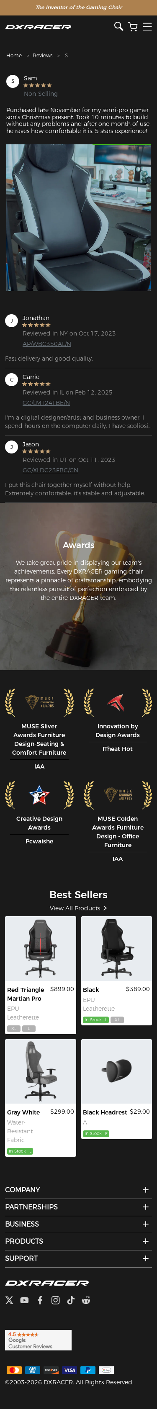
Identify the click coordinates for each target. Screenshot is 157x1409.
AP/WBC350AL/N (47, 344)
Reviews (42, 55)
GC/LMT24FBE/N (46, 403)
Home (14, 55)
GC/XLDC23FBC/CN (50, 470)
